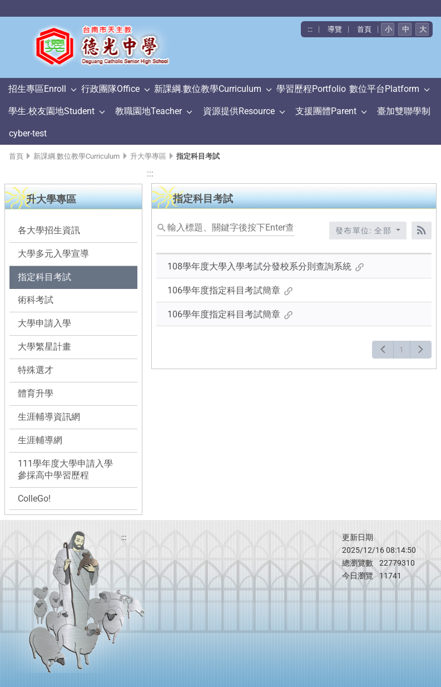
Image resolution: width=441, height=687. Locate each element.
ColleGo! (34, 498)
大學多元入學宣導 (53, 253)
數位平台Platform (384, 89)
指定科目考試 (44, 277)
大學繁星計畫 (44, 346)
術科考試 (35, 300)
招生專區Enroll (37, 89)
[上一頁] (383, 350)
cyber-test (28, 133)
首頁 (364, 29)
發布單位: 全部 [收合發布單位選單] (364, 230)
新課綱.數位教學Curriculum (207, 89)
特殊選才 (35, 370)
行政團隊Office (110, 89)
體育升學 (35, 393)
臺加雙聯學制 (403, 111)
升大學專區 (148, 156)
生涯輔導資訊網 (49, 416)
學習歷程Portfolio (311, 89)
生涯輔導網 (40, 440)
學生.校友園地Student (51, 111)
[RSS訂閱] (422, 230)
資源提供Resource (239, 111)
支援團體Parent (325, 111)
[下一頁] (421, 350)
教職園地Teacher (148, 111)
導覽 (335, 29)
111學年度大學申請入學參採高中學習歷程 (65, 469)
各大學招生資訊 (49, 230)
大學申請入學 (44, 323)
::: (310, 29)
